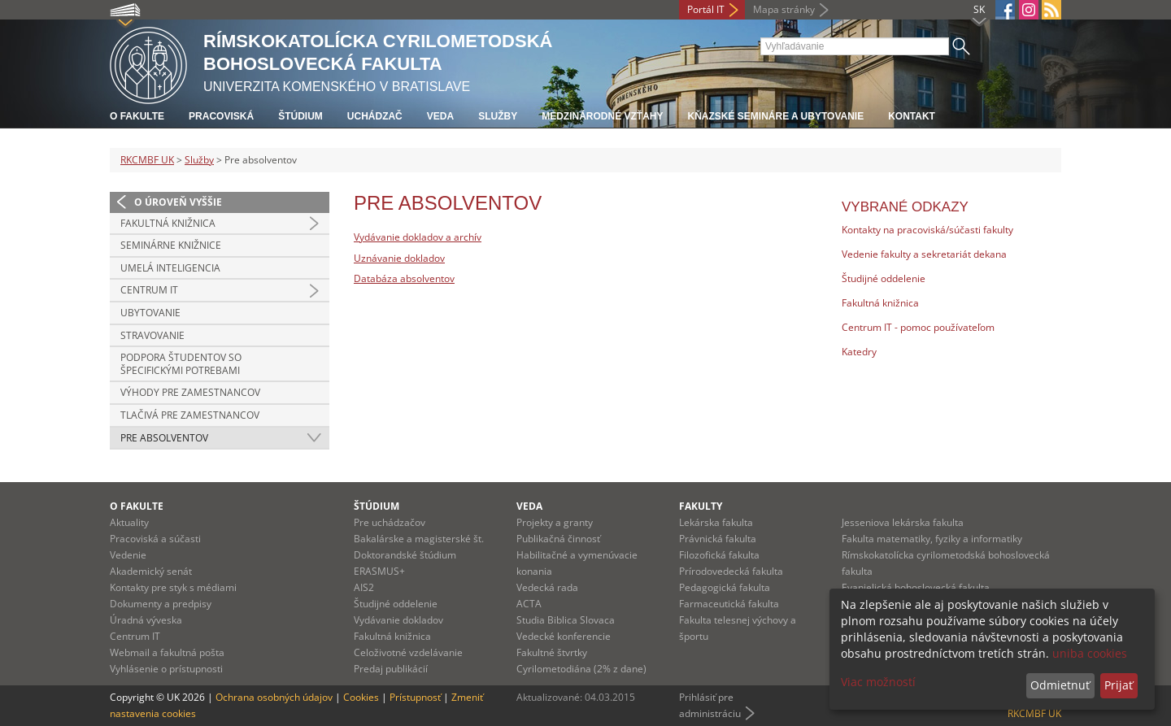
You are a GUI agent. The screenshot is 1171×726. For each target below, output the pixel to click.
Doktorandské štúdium (405, 555)
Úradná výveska (146, 620)
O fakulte (137, 116)
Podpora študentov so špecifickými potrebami (181, 363)
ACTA (529, 604)
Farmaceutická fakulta (729, 604)
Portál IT (706, 9)
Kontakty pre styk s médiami (173, 587)
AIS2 (364, 587)
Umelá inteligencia (170, 268)
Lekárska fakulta (716, 522)
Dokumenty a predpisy (160, 604)
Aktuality (129, 522)
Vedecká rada (547, 587)
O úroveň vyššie (178, 202)
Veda (440, 116)
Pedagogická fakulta (724, 587)
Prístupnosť (415, 697)
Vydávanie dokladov (398, 620)
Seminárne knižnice (170, 245)
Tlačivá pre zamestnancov (189, 415)
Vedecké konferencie (563, 636)
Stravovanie (152, 335)
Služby (497, 116)
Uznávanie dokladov (399, 258)
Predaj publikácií (391, 669)
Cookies (361, 697)
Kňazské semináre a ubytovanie (775, 116)
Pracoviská (221, 116)
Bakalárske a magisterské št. (419, 539)
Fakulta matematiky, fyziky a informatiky (932, 539)
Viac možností (878, 681)
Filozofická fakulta (719, 555)
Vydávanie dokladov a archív (417, 237)
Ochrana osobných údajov (274, 697)
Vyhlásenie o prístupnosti (166, 669)
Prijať (1118, 685)
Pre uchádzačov (389, 522)
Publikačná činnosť (558, 539)
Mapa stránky (784, 9)
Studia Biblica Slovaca (565, 620)
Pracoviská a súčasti (155, 539)
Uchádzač (375, 116)
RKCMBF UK (147, 160)
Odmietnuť (1060, 685)
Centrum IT (149, 290)
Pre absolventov (164, 438)
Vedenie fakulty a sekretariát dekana (924, 254)
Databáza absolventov (404, 278)
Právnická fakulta (717, 539)
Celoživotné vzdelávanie (408, 652)
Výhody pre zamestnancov (190, 392)
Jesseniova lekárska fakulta (903, 522)
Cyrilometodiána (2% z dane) (581, 669)
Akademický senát (151, 571)
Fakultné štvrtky (551, 652)
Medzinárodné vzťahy (602, 116)
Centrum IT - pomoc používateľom (918, 327)
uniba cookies (1089, 653)
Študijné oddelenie (883, 278)
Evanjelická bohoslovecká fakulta (916, 587)
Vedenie (128, 555)
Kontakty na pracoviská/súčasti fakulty (927, 230)
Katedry (859, 352)
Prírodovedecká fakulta (731, 571)
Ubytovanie (150, 313)
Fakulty (700, 506)
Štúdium (300, 116)
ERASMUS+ (379, 571)
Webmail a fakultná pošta (167, 652)
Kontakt (911, 116)
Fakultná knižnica (167, 223)
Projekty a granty (554, 522)
